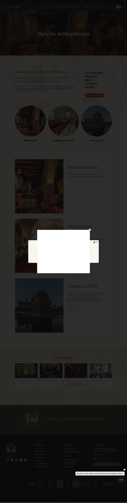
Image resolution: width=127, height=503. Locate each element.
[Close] (90, 229)
